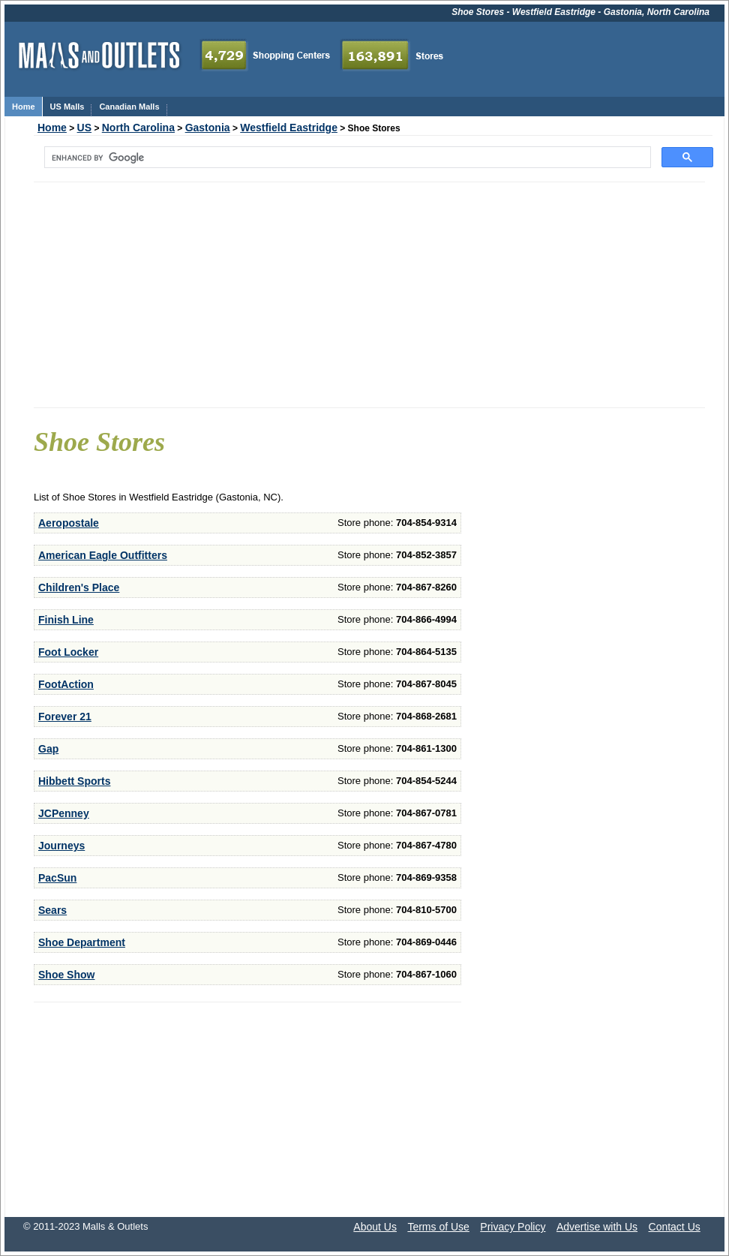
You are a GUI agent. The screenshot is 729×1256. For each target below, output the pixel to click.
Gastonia (207, 128)
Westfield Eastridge (289, 128)
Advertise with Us (597, 1227)
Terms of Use (438, 1227)
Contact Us (674, 1227)
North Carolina (138, 128)
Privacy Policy (512, 1227)
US (84, 128)
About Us (375, 1227)
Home (52, 128)
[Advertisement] (369, 295)
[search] (346, 157)
